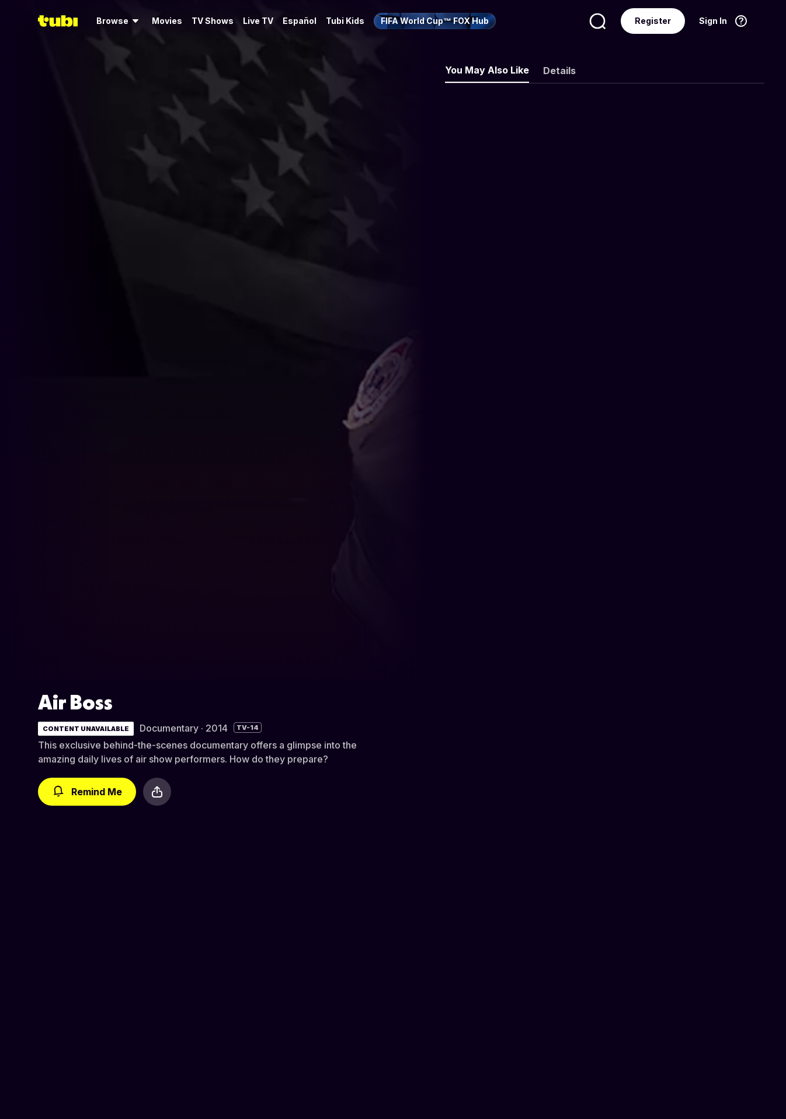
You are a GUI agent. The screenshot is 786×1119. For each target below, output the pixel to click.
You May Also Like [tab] (487, 70)
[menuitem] (119, 21)
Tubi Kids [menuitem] (345, 21)
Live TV (258, 21)
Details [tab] (559, 70)
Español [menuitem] (300, 21)
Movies (167, 21)
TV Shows (213, 21)
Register (653, 21)
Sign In (713, 21)
